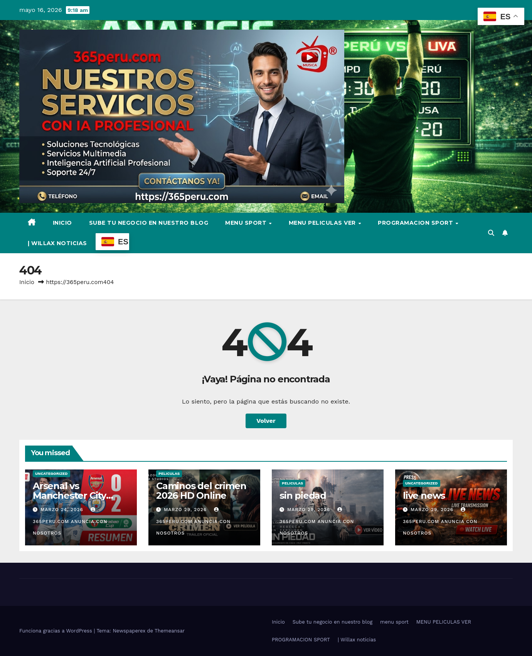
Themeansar (170, 631)
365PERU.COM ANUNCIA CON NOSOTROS (70, 521)
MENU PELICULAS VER (323, 222)
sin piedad (302, 495)
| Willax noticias (57, 243)
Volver (266, 420)
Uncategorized (51, 473)
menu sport (246, 222)
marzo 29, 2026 (186, 509)
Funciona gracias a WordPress (56, 631)
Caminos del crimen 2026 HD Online (201, 490)
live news (424, 495)
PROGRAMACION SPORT (416, 222)
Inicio (62, 222)
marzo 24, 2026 (62, 509)
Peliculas (169, 473)
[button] (491, 233)
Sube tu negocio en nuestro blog (149, 222)
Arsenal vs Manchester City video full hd (69, 495)
